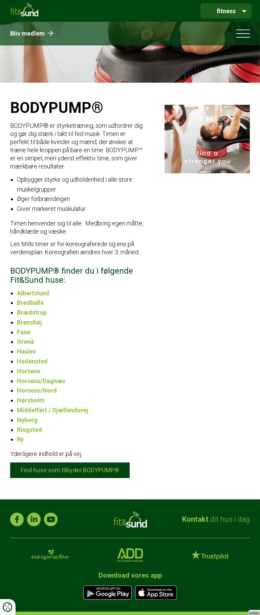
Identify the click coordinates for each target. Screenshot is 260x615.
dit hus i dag (216, 519)
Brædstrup (32, 312)
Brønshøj (29, 322)
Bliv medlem (31, 33)
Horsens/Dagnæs (41, 380)
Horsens (28, 371)
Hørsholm (31, 400)
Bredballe (30, 302)
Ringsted (29, 429)
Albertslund (33, 293)
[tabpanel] (130, 52)
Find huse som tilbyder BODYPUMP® (70, 470)
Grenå (25, 341)
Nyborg (27, 419)
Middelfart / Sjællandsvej (52, 410)
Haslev (26, 351)
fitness (226, 10)
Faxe (23, 332)
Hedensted (32, 361)
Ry (20, 439)
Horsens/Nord (37, 390)
